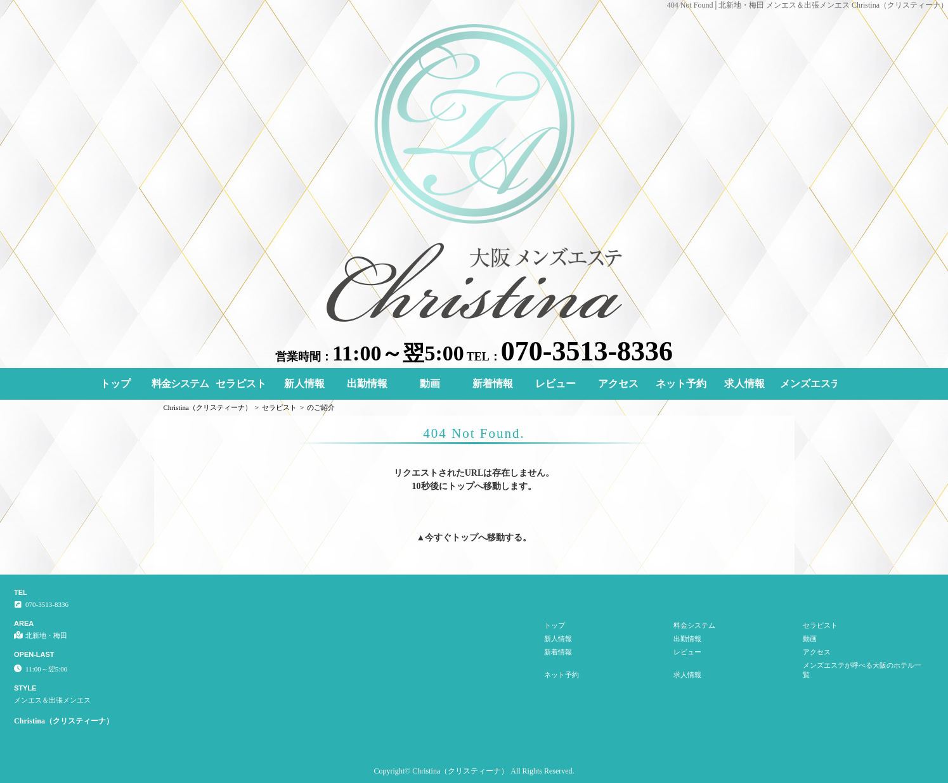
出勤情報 (367, 384)
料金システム (180, 384)
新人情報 (304, 384)
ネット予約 (681, 384)
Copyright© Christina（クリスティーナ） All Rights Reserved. (473, 771)
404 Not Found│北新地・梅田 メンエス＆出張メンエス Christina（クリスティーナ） (807, 5)
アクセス (618, 384)
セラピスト (241, 384)
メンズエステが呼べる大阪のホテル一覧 (808, 384)
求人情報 (744, 384)
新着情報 (492, 384)
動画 (430, 384)
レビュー (555, 384)
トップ (115, 384)
